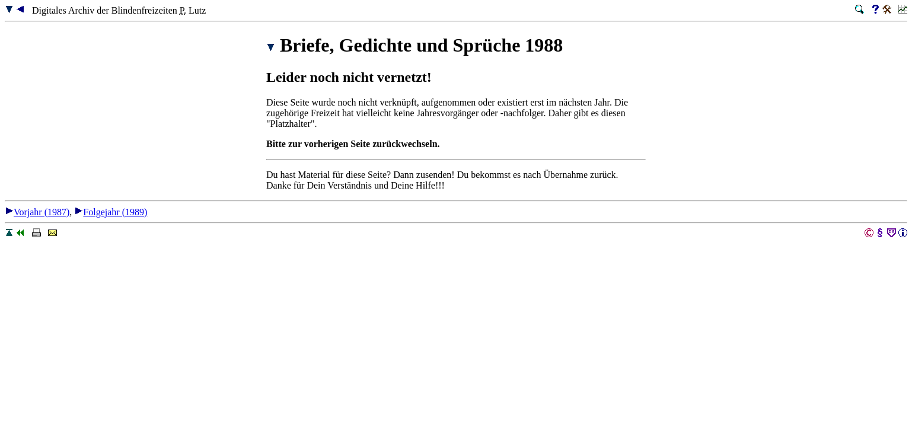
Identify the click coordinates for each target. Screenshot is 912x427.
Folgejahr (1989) (110, 212)
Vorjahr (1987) (37, 212)
